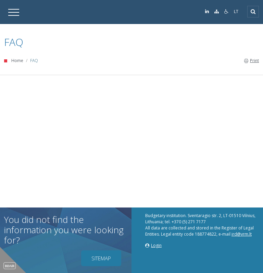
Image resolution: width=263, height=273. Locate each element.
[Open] (253, 11)
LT (236, 11)
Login (153, 245)
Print (251, 60)
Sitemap (101, 258)
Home (17, 60)
